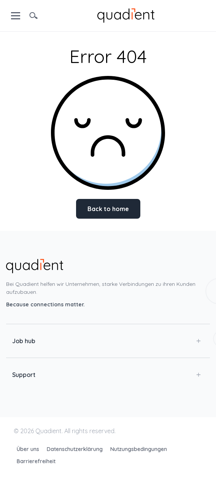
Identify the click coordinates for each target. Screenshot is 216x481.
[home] (125, 15)
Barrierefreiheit (36, 461)
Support (106, 374)
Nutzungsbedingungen (138, 449)
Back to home (108, 209)
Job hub (106, 341)
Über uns (29, 449)
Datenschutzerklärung (75, 449)
